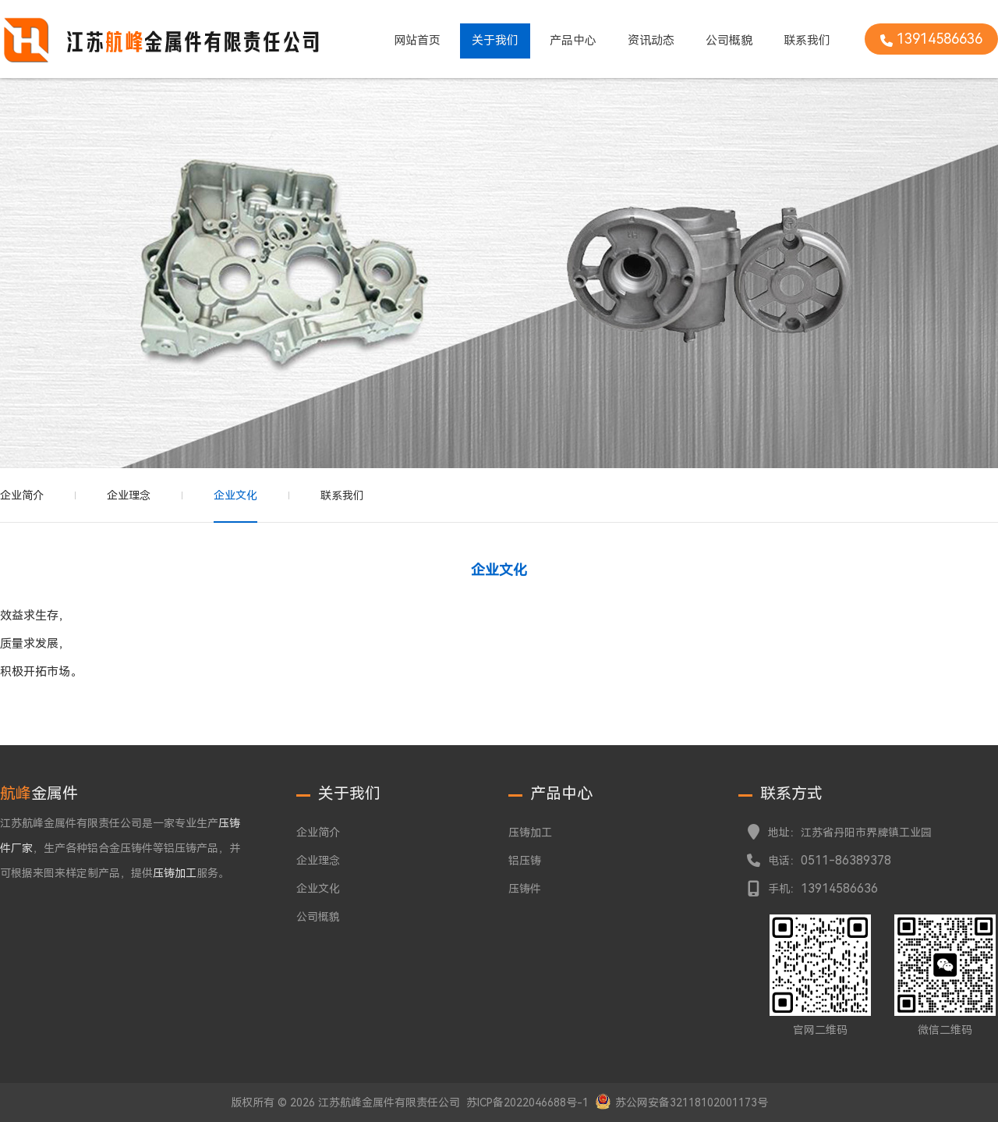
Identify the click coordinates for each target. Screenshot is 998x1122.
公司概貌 (729, 41)
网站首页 (417, 41)
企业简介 (22, 495)
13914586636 (839, 888)
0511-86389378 (846, 860)
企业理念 (128, 495)
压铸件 (524, 888)
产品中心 (573, 41)
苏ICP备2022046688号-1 (527, 1102)
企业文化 (235, 495)
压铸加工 (530, 832)
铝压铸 (524, 860)
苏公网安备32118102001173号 (691, 1102)
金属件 (39, 793)
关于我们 (495, 41)
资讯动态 (651, 41)
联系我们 (807, 41)
